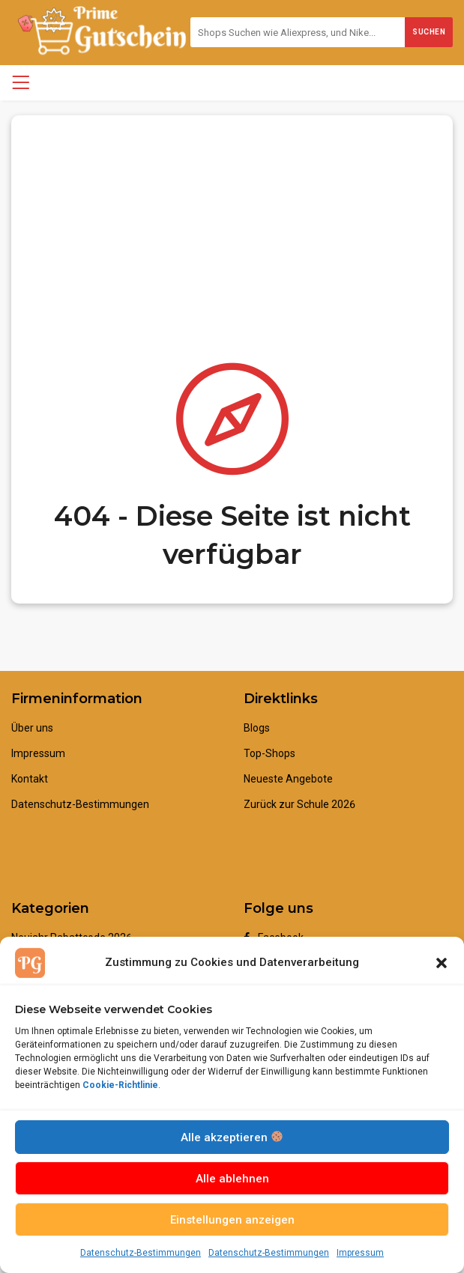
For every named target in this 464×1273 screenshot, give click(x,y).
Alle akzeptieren (232, 1137)
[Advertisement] (232, 220)
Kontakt (29, 779)
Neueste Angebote (288, 779)
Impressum (360, 1253)
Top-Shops (269, 753)
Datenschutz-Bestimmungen (140, 1253)
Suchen (428, 32)
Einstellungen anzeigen (232, 1220)
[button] (441, 962)
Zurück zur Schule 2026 (299, 804)
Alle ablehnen (232, 1178)
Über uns (32, 728)
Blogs (257, 728)
